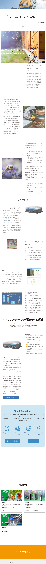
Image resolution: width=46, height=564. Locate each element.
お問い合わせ (25, 552)
